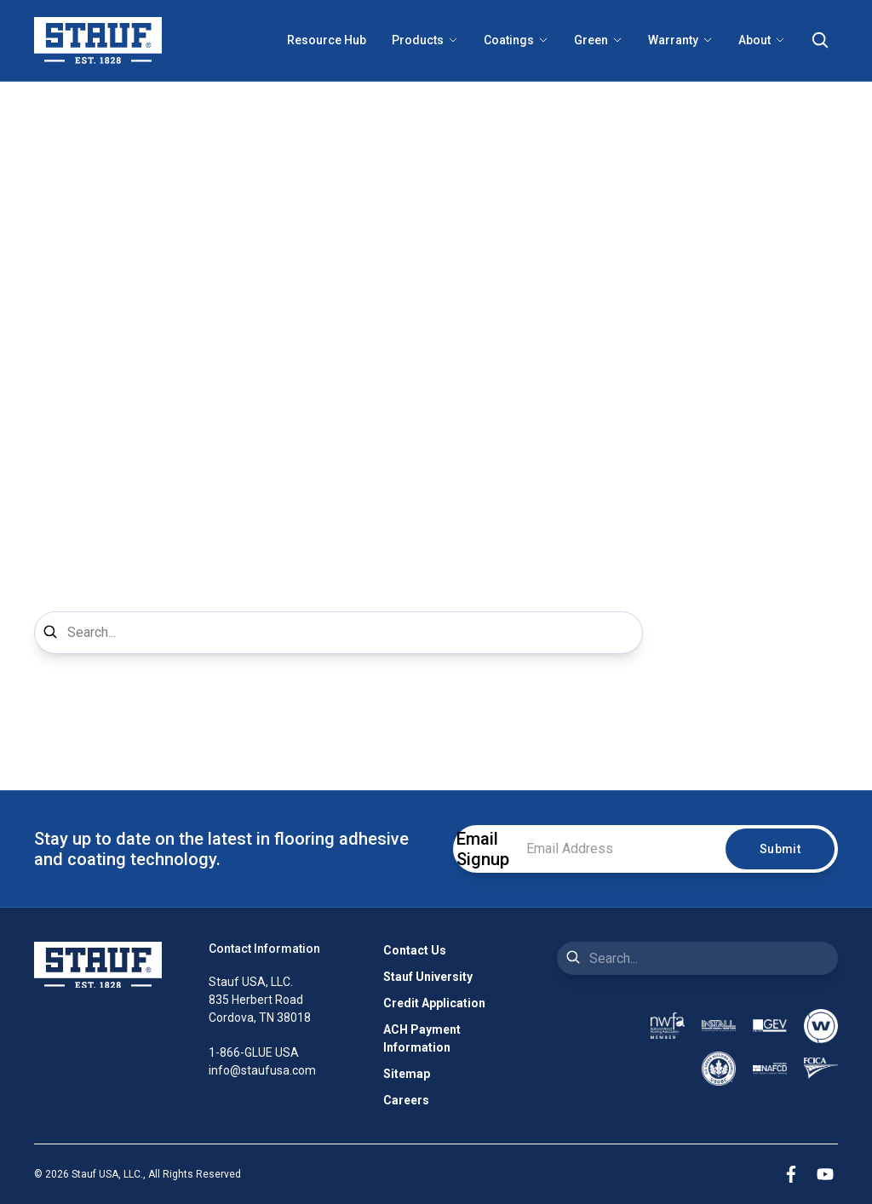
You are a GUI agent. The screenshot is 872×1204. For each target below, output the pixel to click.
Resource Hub (326, 40)
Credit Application (434, 1003)
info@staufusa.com (262, 1070)
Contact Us (414, 950)
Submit (780, 849)
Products (425, 40)
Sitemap (406, 1074)
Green (598, 40)
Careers (406, 1100)
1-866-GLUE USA (254, 1052)
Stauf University (428, 976)
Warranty (680, 40)
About (761, 40)
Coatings (516, 40)
